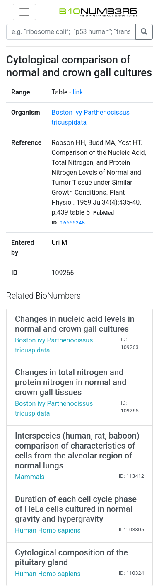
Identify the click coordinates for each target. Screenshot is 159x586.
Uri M (59, 242)
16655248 (72, 222)
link (78, 92)
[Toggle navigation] (24, 12)
